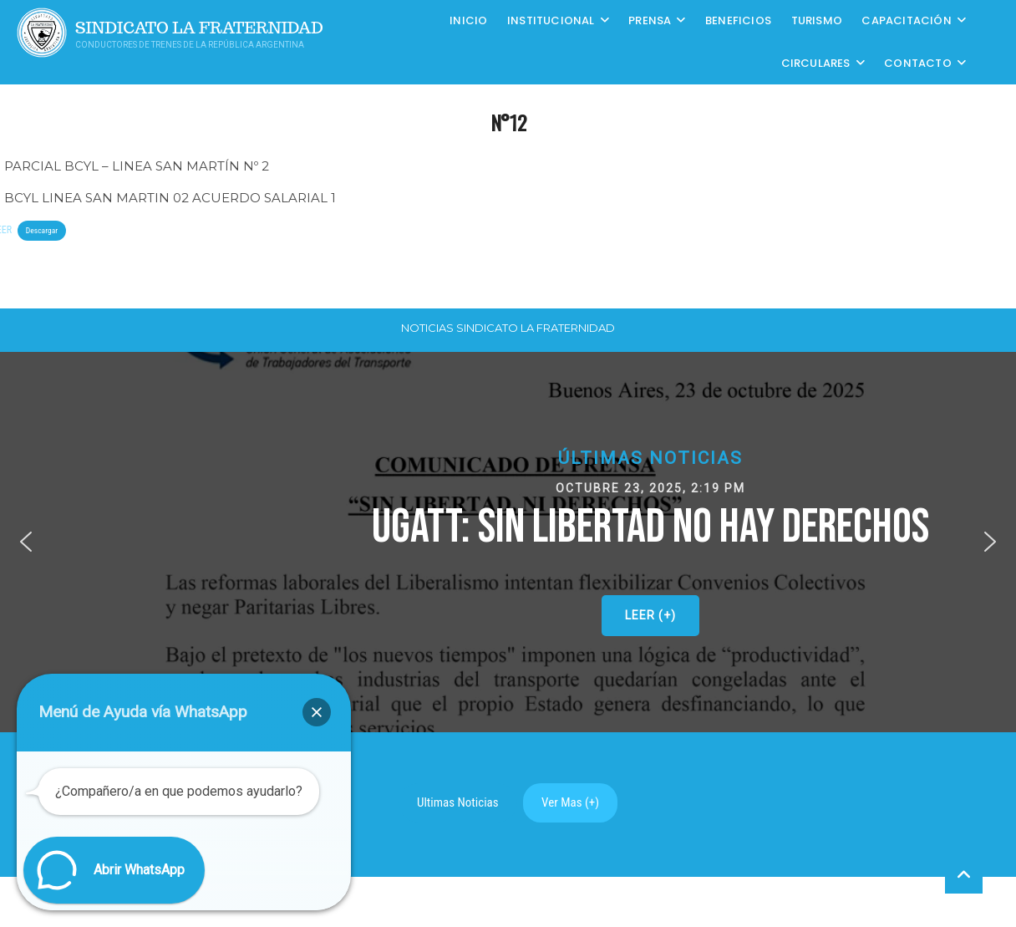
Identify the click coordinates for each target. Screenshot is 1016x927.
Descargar (42, 230)
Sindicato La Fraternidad (199, 28)
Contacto (918, 63)
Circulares (816, 63)
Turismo (816, 20)
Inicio (468, 20)
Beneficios (738, 20)
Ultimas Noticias (458, 802)
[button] (26, 541)
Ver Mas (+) (570, 802)
